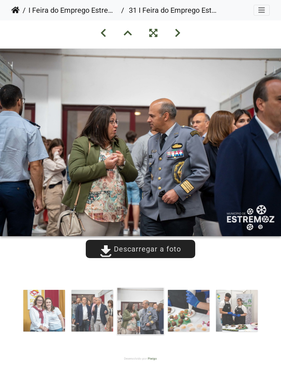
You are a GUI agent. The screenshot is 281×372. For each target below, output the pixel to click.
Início (15, 10)
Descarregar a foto (140, 249)
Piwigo (152, 358)
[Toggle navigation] (262, 10)
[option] (44, 311)
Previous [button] (14, 312)
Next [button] (266, 312)
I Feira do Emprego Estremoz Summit (73, 10)
